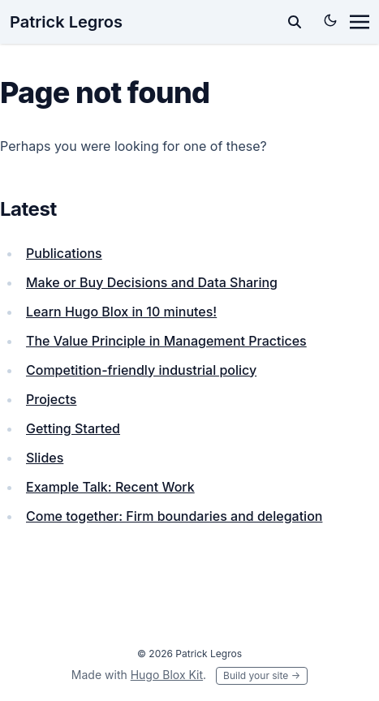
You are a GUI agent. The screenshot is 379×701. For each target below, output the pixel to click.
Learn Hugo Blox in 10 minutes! (121, 311)
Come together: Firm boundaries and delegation (174, 516)
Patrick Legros (66, 22)
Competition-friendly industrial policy (141, 370)
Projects (51, 399)
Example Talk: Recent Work (110, 487)
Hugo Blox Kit (167, 675)
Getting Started (73, 428)
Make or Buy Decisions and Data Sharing (152, 282)
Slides (44, 457)
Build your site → (261, 675)
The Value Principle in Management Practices (166, 341)
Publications (64, 253)
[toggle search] (294, 21)
